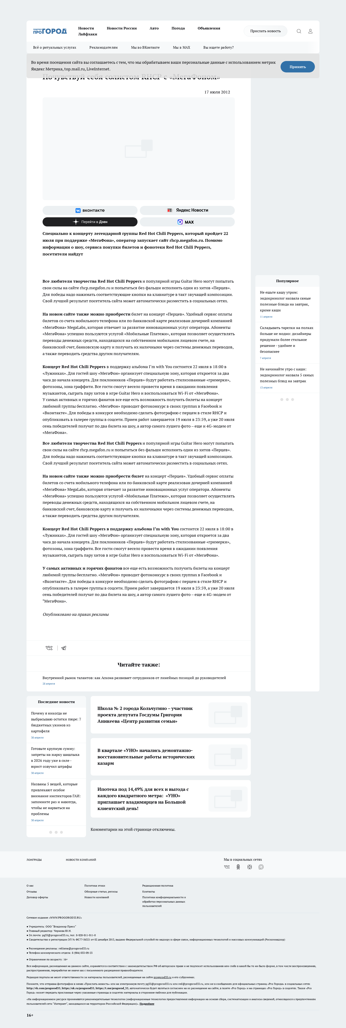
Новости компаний (96, 897)
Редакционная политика (157, 885)
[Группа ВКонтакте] (90, 210)
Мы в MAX (181, 47)
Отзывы (32, 891)
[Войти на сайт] (310, 31)
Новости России (122, 28)
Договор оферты (37, 897)
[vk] (50, 648)
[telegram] (65, 648)
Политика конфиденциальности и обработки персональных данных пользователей (164, 901)
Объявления (209, 28)
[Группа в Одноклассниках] (238, 866)
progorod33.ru (162, 977)
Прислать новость (265, 31)
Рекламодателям (103, 47)
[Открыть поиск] (298, 31)
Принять (298, 66)
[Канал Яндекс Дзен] (90, 221)
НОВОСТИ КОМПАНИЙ (81, 859)
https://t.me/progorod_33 (112, 988)
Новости (86, 28)
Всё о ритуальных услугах (54, 47)
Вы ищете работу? (218, 47)
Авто (154, 28)
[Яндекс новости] (187, 210)
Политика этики (94, 885)
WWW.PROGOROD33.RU (65, 917)
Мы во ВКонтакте (145, 47)
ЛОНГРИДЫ (34, 859)
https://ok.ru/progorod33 (78, 988)
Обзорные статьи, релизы (101, 891)
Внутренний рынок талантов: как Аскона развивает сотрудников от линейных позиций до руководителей (139, 681)
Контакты (148, 891)
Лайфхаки (87, 34)
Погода (178, 28)
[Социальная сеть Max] (187, 221)
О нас (30, 885)
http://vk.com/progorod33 (43, 988)
